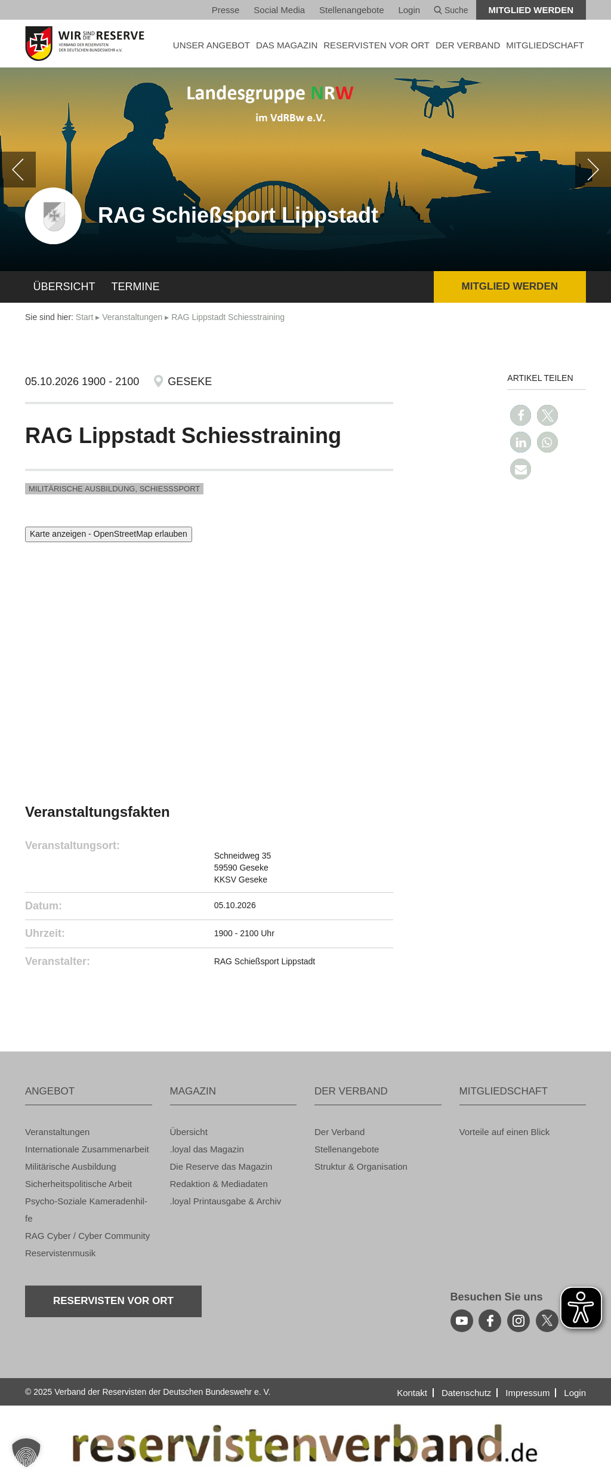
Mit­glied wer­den (531, 10)
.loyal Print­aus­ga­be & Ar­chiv (226, 1201)
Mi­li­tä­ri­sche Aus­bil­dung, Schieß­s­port (114, 488)
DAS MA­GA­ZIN (286, 45)
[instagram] (518, 1320)
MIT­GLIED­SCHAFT (545, 45)
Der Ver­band (339, 1132)
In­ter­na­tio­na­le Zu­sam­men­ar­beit (87, 1149)
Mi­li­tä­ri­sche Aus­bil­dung (70, 1166)
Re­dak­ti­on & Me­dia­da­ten (219, 1184)
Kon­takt (412, 1393)
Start (85, 317)
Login (409, 10)
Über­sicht (64, 287)
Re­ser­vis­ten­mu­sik (60, 1253)
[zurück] (18, 169)
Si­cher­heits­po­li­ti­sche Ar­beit (78, 1184)
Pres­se (226, 10)
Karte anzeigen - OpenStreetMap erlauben (108, 534)
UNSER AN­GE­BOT (211, 45)
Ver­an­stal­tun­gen (132, 317)
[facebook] (490, 1320)
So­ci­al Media (279, 10)
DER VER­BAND (468, 45)
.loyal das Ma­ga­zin (207, 1149)
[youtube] (461, 1320)
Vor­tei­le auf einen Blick (504, 1132)
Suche (451, 10)
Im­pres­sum (527, 1393)
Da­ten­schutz (466, 1393)
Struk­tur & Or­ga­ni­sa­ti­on (361, 1166)
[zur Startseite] (88, 43)
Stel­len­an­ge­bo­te (351, 10)
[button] (520, 415)
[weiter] (593, 169)
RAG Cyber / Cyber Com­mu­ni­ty (87, 1236)
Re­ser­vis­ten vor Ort (376, 45)
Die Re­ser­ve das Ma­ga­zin (221, 1166)
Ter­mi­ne (136, 287)
